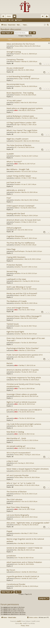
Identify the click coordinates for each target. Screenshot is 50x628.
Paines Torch (18, 379)
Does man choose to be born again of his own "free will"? (26, 339)
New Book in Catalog (15, 432)
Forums (15, 16)
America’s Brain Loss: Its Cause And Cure (24, 220)
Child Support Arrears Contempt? (20, 205)
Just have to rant (13, 182)
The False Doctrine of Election (19, 145)
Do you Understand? (15, 68)
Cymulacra (17, 118)
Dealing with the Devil (16, 213)
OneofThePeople (19, 251)
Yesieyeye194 (18, 141)
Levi (15, 230)
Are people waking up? (16, 446)
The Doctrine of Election (17, 491)
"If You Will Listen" (14, 100)
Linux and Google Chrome (17, 307)
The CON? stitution (14, 499)
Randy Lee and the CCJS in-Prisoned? (22, 293)
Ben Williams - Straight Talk (18, 169)
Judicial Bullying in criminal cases (20, 116)
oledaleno (17, 102)
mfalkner (16, 207)
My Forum (11, 570)
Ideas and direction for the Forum (21, 44)
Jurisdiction (11, 555)
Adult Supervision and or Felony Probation (24, 562)
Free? (9, 198)
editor (16, 110)
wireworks (17, 533)
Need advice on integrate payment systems (25, 108)
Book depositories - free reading (20, 93)
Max (15, 543)
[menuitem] (48, 24)
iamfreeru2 (17, 396)
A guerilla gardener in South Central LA (23, 576)
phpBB (19, 621)
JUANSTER (17, 586)
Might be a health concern (17, 139)
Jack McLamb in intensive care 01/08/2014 (24, 409)
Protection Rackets (14, 265)
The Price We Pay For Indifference (21, 243)
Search (5, 20)
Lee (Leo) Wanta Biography (18, 515)
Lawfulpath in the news (16, 279)
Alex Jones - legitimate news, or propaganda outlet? (28, 522)
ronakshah (17, 178)
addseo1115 (17, 281)
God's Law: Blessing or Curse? (19, 287)
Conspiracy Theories (15, 59)
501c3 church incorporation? (18, 452)
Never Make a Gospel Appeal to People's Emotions (28, 469)
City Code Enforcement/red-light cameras (24, 424)
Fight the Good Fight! (15, 331)
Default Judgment (14, 228)
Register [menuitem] (47, 16)
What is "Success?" (14, 161)
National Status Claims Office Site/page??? (24, 316)
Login (12, 20)
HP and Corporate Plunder (18, 475)
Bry (15, 426)
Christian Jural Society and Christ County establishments (23, 385)
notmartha (17, 171)
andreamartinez (18, 259)
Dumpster (17, 318)
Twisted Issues (13, 324)
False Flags (11, 249)
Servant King (12, 271)
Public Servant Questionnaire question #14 (24, 355)
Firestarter (17, 53)
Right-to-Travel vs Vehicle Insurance (21, 402)
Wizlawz (16, 295)
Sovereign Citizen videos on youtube (22, 394)
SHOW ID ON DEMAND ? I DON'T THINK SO (24, 548)
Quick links (3, 16)
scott (15, 70)
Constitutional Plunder (16, 584)
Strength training (14, 51)
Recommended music (16, 84)
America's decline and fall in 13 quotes (23, 370)
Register (19, 20)
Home (9, 16)
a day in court (12, 461)
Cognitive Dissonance (15, 236)
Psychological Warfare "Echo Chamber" (23, 348)
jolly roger (17, 124)
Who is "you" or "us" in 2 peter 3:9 (21, 483)
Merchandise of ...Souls (16, 438)
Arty (21, 623)
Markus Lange (18, 78)
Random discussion (11, 29)
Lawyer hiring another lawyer (19, 176)
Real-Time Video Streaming (18, 507)
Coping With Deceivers (16, 257)
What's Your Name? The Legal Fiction (22, 130)
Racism (10, 363)
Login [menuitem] (43, 16)
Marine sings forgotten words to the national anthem (25, 540)
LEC (15, 147)
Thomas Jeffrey (18, 46)
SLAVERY (10, 154)
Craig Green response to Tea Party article (24, 377)
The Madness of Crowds (17, 301)
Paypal (9, 531)
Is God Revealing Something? (19, 76)
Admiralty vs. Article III (16, 190)
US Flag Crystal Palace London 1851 (21, 122)
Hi (7, 416)
